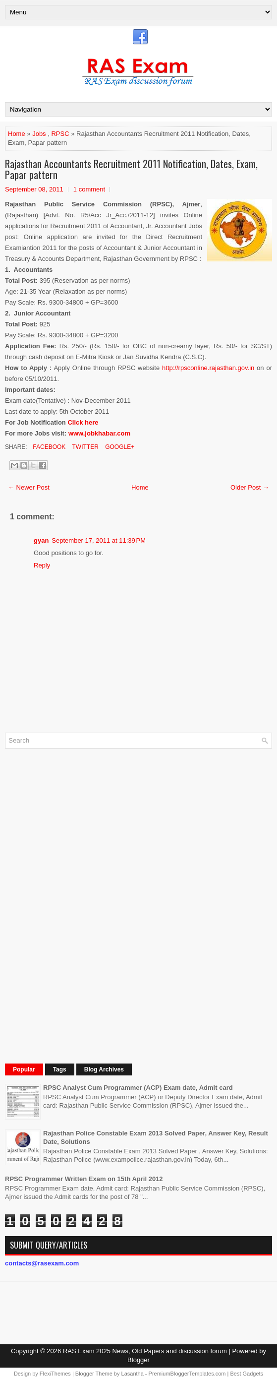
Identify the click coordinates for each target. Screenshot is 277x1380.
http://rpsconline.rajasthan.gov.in (208, 368)
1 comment (89, 189)
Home (16, 133)
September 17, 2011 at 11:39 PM (99, 540)
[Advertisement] (79, 905)
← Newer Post (29, 487)
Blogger (138, 1360)
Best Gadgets (246, 1374)
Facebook (48, 446)
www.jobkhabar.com (99, 433)
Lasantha (132, 1374)
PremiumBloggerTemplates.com (187, 1374)
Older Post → (249, 487)
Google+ (119, 446)
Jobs (39, 133)
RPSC (60, 133)
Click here (82, 422)
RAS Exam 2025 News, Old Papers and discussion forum (145, 1351)
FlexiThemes (55, 1374)
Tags (59, 1069)
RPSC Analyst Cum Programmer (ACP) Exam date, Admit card (138, 1087)
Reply (42, 565)
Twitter (84, 446)
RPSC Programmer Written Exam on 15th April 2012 (84, 1179)
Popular (24, 1069)
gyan (41, 540)
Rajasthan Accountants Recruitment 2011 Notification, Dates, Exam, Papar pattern (131, 169)
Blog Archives (104, 1069)
